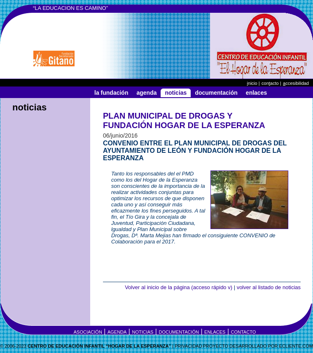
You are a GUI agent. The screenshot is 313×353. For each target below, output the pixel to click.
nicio (252, 83)
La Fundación (111, 92)
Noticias (176, 92)
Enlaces (256, 92)
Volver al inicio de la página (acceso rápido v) (178, 287)
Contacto (243, 332)
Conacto (270, 83)
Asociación (88, 332)
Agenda (146, 92)
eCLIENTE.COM (296, 346)
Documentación (216, 92)
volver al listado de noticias (269, 287)
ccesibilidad (296, 83)
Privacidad (188, 346)
